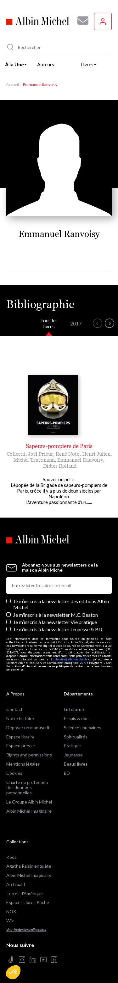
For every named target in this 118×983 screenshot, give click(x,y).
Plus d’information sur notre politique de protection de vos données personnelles (59, 667)
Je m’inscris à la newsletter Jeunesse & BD (57, 629)
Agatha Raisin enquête (28, 866)
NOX (11, 911)
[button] (13, 972)
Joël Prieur (40, 454)
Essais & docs (77, 718)
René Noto (68, 454)
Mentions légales (23, 764)
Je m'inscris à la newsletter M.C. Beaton (55, 615)
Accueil (12, 84)
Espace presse (20, 745)
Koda (11, 857)
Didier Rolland (59, 466)
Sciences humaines (82, 727)
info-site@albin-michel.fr (70, 659)
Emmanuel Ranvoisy (80, 460)
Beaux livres (75, 764)
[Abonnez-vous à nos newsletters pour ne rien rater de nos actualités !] (80, 20)
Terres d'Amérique (24, 893)
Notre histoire (20, 718)
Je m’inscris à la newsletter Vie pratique (55, 622)
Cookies (14, 773)
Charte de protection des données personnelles (27, 788)
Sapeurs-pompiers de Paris (59, 446)
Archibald (15, 884)
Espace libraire (20, 736)
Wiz (10, 920)
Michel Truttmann (34, 460)
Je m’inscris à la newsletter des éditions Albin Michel (61, 604)
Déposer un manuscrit (28, 727)
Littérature (75, 709)
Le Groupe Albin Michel (29, 801)
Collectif (16, 454)
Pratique (72, 745)
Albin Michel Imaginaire (29, 811)
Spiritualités (75, 736)
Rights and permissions (29, 754)
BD (67, 773)
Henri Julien (96, 454)
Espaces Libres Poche (27, 902)
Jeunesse (73, 754)
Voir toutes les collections (26, 929)
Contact (14, 709)
